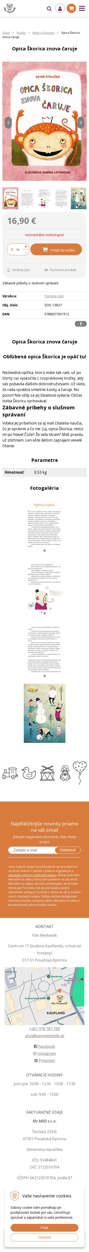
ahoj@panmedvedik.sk (44, 1035)
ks (18, 249)
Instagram (44, 1053)
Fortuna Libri (54, 296)
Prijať (44, 1228)
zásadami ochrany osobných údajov (32, 875)
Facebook (44, 1046)
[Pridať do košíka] (56, 249)
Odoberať (68, 850)
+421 (34, 1028)
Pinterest (44, 1060)
